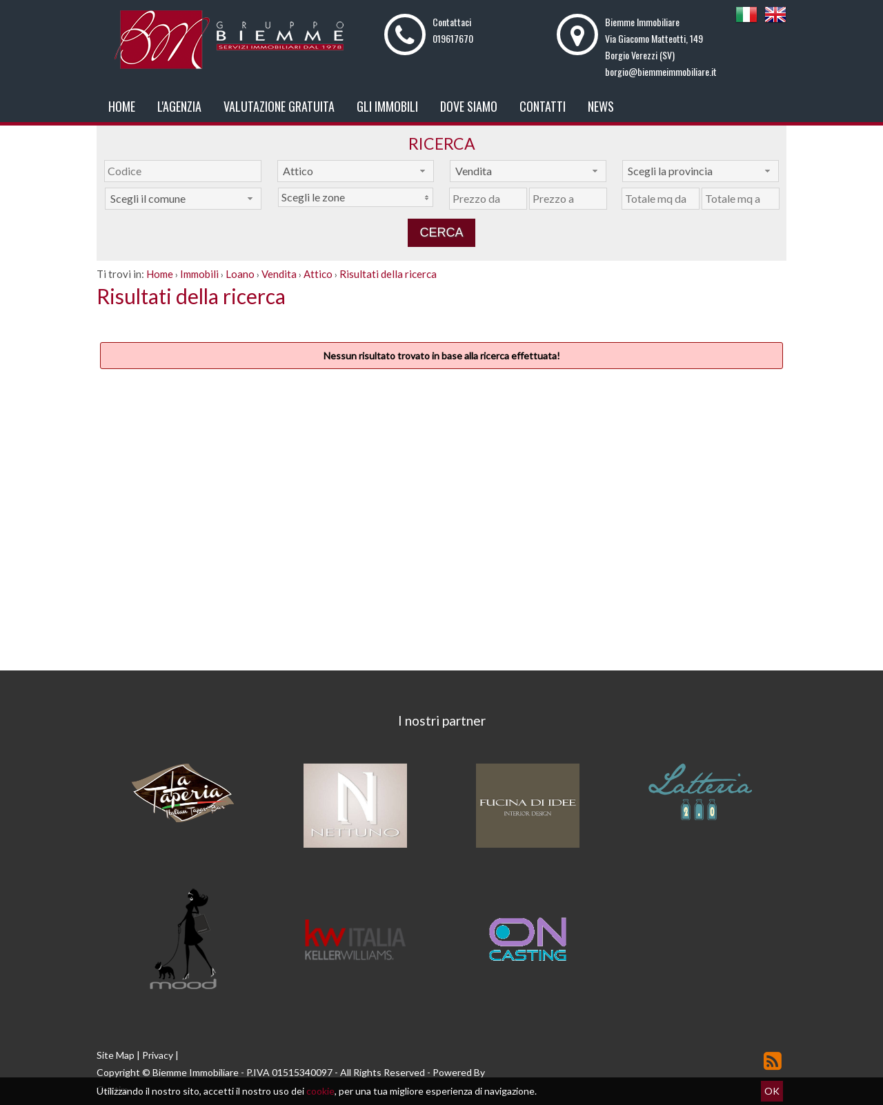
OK (772, 1091)
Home (121, 106)
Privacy (157, 1055)
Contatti (542, 106)
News (601, 106)
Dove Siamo (468, 106)
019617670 (453, 38)
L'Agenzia (179, 106)
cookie (320, 1091)
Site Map (116, 1055)
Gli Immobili (387, 106)
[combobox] (355, 171)
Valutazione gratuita (279, 106)
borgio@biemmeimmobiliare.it (661, 71)
